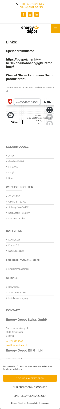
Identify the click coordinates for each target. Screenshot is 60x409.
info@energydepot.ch (16, 345)
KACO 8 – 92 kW (17, 218)
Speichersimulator (17, 292)
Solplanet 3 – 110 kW (19, 213)
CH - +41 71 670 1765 (33, 4)
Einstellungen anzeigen (30, 395)
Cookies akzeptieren (30, 378)
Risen (11, 178)
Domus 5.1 (13, 245)
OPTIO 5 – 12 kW (17, 201)
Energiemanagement (18, 269)
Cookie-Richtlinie (18, 403)
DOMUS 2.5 (14, 239)
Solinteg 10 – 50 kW (18, 207)
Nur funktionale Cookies (30, 387)
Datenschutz (32, 403)
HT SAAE (13, 167)
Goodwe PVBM (16, 161)
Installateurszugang (18, 298)
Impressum (44, 403)
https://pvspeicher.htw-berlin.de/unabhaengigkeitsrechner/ (29, 63)
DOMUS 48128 (16, 251)
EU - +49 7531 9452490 (31, 7)
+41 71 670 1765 (14, 341)
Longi (11, 172)
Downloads (14, 287)
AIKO (11, 155)
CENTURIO (14, 196)
